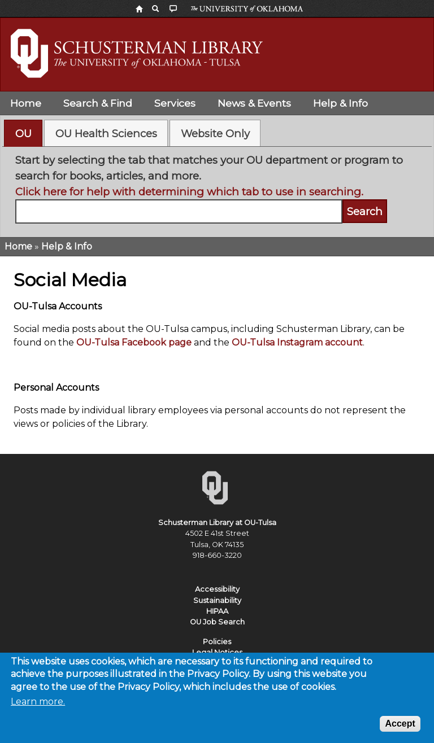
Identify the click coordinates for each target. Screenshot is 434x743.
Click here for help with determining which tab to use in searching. (189, 191)
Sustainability (217, 600)
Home (25, 103)
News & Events (254, 103)
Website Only (215, 133)
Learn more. (38, 705)
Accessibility (217, 589)
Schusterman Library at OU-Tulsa (217, 522)
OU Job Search (217, 622)
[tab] (23, 133)
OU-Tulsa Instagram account (297, 342)
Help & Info (340, 103)
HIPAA (217, 611)
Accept (400, 727)
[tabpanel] (217, 188)
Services (175, 103)
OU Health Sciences (106, 133)
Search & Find (97, 103)
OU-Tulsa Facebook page (134, 342)
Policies (217, 641)
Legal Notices (217, 652)
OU (23, 133)
